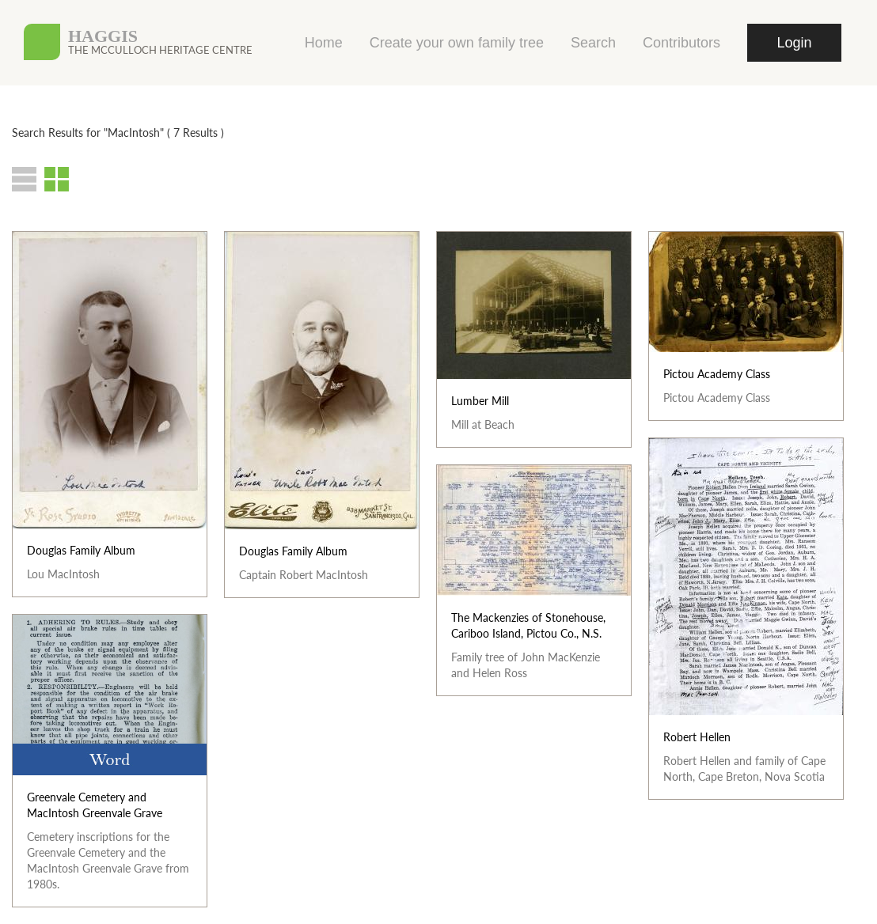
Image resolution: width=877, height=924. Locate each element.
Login (793, 43)
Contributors (681, 43)
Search (593, 43)
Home (324, 43)
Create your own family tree (457, 43)
